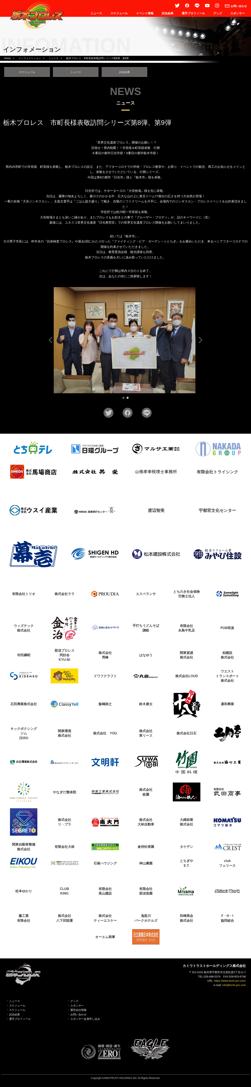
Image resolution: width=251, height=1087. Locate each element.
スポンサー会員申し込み (85, 1020)
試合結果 (167, 13)
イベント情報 (145, 13)
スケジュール (119, 13)
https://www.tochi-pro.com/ (230, 982)
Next (199, 341)
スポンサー (237, 13)
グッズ (217, 13)
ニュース (96, 13)
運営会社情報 (78, 1011)
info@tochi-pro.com (234, 986)
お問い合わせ (78, 1015)
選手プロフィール (193, 13)
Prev (51, 341)
